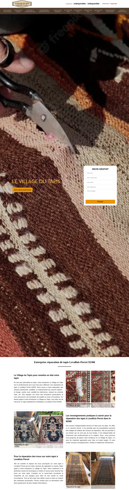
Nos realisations (22, 189)
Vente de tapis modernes (58, 11)
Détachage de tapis (78, 11)
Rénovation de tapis (98, 11)
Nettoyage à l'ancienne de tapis (30, 11)
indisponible (80, 4)
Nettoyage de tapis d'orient (7, 11)
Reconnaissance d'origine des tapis (44, 11)
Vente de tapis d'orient (18, 11)
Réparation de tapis (88, 11)
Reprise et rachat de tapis (122, 11)
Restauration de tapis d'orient (110, 11)
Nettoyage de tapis (68, 11)
